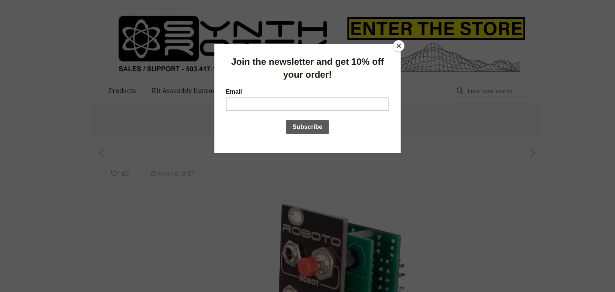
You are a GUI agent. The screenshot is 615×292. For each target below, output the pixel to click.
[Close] (398, 46)
